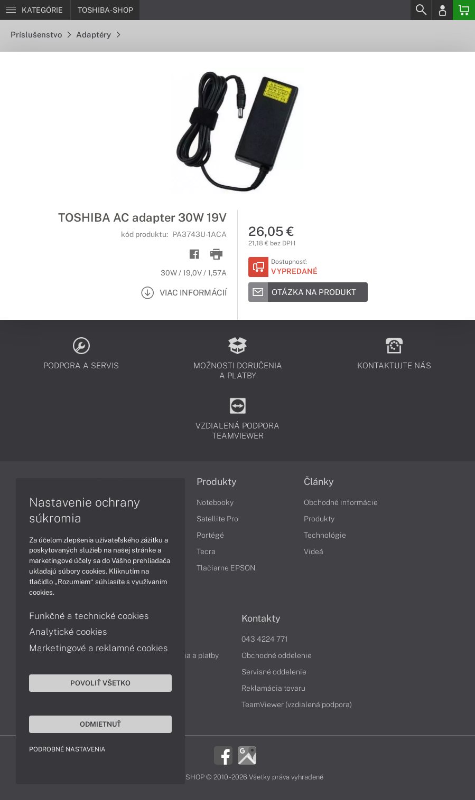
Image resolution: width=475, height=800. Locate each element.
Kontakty (261, 618)
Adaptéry (98, 34)
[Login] (442, 10)
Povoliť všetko (100, 683)
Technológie (325, 535)
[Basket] (464, 10)
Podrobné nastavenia (67, 749)
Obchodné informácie (341, 502)
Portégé (210, 535)
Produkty (217, 482)
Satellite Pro (217, 519)
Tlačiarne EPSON (226, 568)
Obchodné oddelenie (276, 655)
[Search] (420, 10)
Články (319, 482)
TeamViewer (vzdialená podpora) (296, 704)
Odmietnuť (100, 724)
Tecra (206, 551)
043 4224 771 (264, 639)
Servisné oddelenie (273, 672)
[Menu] (35, 10)
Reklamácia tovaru (273, 688)
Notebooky (215, 502)
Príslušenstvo (41, 34)
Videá (313, 551)
